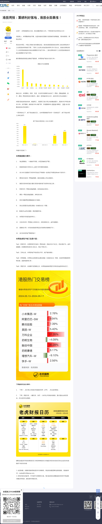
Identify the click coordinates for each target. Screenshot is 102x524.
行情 (29, 5)
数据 (39, 5)
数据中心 (27, 508)
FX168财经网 (3, 10)
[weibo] (8, 88)
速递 (23, 5)
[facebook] (8, 72)
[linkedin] (95, 496)
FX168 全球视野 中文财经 (4, 5)
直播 (55, 5)
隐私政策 (39, 506)
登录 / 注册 (99, 5)
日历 (34, 5)
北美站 (93, 1)
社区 (45, 5)
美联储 (54, 104)
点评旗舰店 (63, 5)
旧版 (85, 1)
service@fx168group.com (57, 504)
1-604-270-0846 (55, 506)
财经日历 (27, 506)
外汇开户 (86, 5)
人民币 (35, 167)
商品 (70, 5)
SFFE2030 (78, 5)
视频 (50, 5)
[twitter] (8, 78)
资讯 (18, 5)
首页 (12, 5)
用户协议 (39, 504)
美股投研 (72, 1)
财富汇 (64, 1)
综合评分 (89, 61)
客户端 (79, 1)
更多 (98, 51)
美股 (63, 104)
